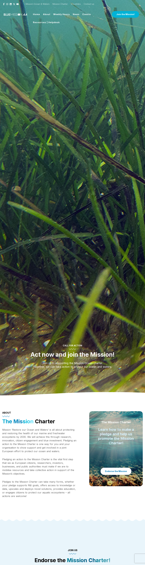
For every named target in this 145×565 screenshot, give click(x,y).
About (46, 14)
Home (36, 14)
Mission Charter (60, 4)
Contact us (89, 4)
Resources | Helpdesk (46, 22)
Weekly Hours (61, 14)
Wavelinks (76, 4)
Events (86, 14)
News (76, 14)
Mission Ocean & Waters (38, 4)
